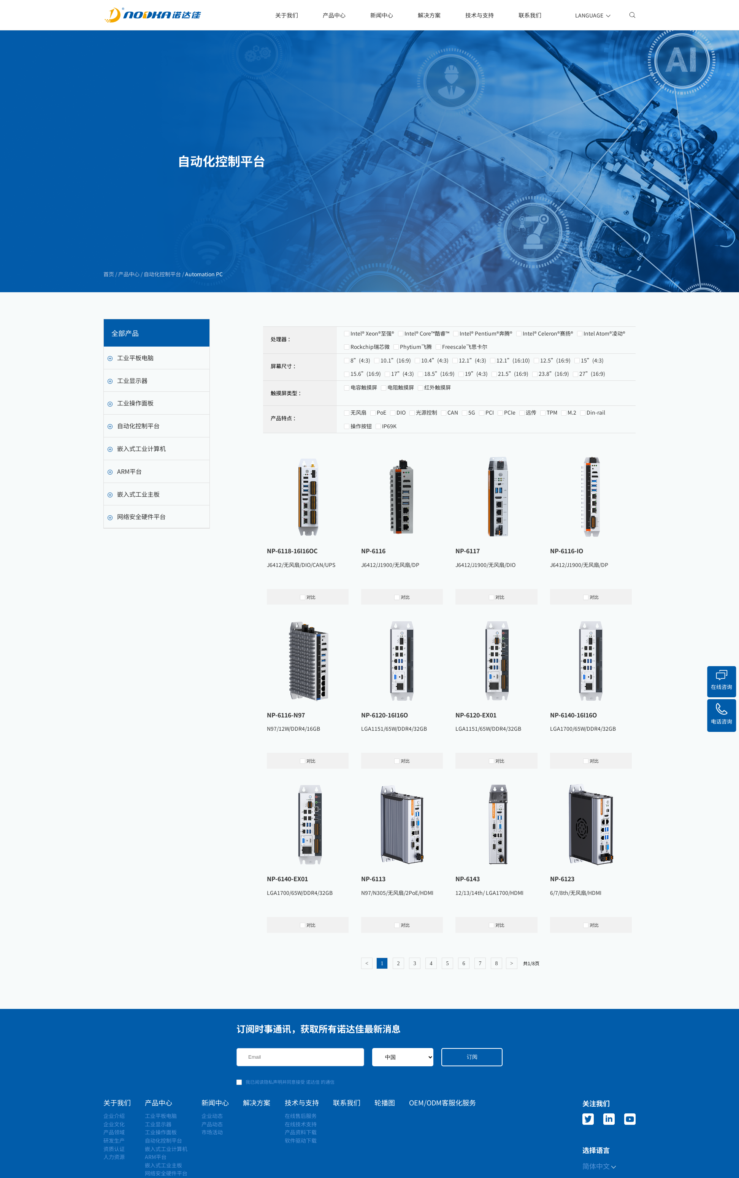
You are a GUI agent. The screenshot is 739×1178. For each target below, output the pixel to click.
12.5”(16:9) (555, 394)
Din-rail (596, 446)
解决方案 (429, 15)
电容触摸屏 (363, 421)
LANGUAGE (593, 15)
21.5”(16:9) (513, 408)
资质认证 (114, 1149)
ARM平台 (125, 482)
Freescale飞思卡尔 (464, 380)
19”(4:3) (476, 408)
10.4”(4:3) (435, 394)
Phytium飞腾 (416, 380)
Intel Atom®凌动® (604, 367)
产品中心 (334, 15)
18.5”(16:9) (439, 408)
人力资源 (114, 1157)
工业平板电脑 (131, 368)
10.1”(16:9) (396, 394)
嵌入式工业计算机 (137, 459)
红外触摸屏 (437, 421)
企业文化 (114, 1124)
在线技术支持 (301, 1124)
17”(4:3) (402, 408)
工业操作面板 (131, 413)
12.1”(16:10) (513, 394)
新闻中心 (381, 15)
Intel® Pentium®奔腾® (486, 367)
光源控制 (426, 446)
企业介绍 (114, 1115)
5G (471, 446)
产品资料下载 (301, 1132)
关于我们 (286, 15)
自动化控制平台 (162, 274)
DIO (401, 446)
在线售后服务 (301, 1115)
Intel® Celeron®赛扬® (548, 367)
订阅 (472, 1057)
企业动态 (212, 1115)
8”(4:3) (360, 394)
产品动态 (212, 1124)
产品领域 (114, 1132)
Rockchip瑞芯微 (370, 380)
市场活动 (212, 1132)
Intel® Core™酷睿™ (426, 367)
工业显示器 (127, 391)
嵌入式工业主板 (134, 504)
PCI (489, 446)
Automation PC (203, 274)
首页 (109, 274)
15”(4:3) (592, 394)
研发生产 (114, 1140)
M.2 (572, 446)
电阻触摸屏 (400, 421)
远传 (531, 446)
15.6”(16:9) (365, 408)
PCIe (509, 446)
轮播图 (384, 1102)
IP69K (389, 460)
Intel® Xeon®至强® (372, 367)
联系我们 (530, 15)
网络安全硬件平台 (137, 527)
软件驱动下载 (301, 1140)
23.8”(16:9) (554, 408)
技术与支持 (479, 15)
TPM (552, 446)
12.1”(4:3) (472, 394)
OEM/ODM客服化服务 (442, 1102)
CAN (452, 446)
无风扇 (358, 446)
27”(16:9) (592, 408)
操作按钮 (361, 460)
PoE (381, 446)
